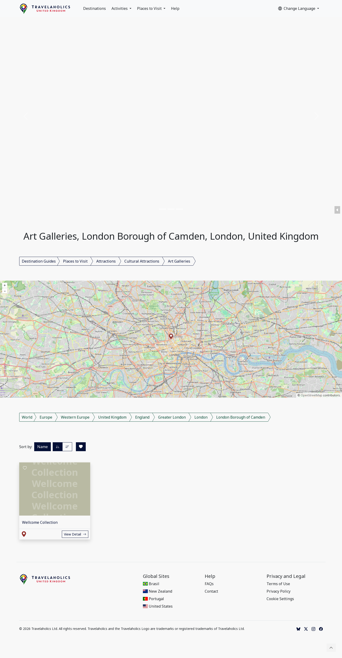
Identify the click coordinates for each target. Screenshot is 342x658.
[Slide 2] (171, 209)
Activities (120, 8)
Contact (211, 591)
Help (175, 8)
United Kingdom (112, 417)
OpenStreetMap (311, 395)
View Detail (75, 534)
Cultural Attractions (141, 261)
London (201, 417)
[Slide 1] (162, 209)
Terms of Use (278, 583)
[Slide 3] (179, 209)
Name (42, 446)
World (27, 417)
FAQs (209, 583)
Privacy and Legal (286, 576)
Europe (46, 417)
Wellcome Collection (40, 522)
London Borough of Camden (240, 417)
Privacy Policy (278, 591)
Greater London (172, 417)
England (142, 417)
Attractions (106, 261)
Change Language (297, 8)
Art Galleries (179, 261)
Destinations (94, 8)
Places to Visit (150, 8)
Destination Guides (39, 261)
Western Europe (75, 417)
